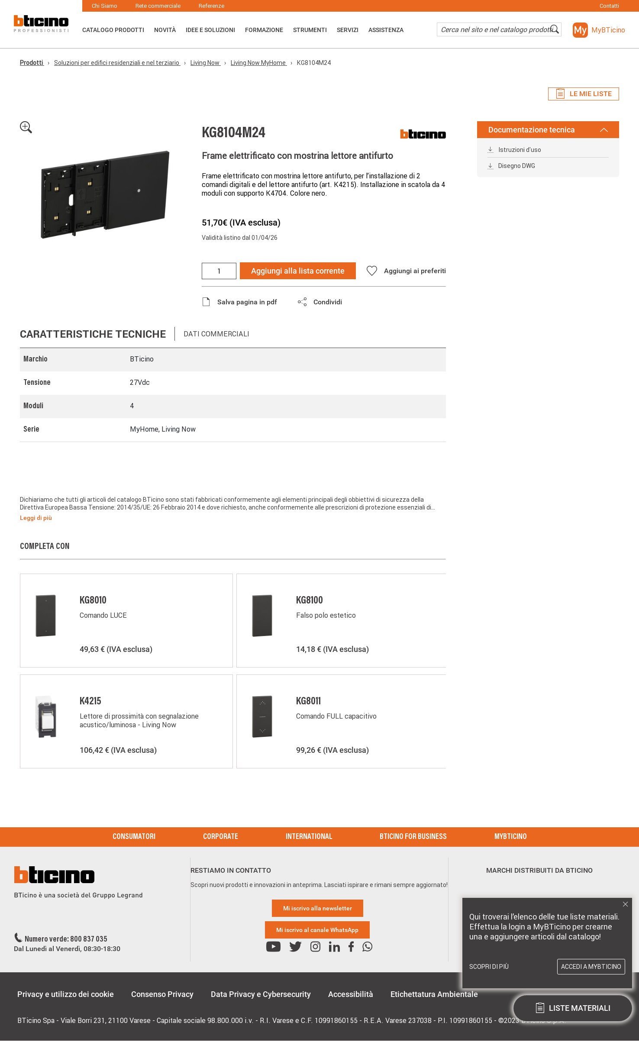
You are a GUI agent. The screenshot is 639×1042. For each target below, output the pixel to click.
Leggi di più (36, 518)
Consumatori (134, 837)
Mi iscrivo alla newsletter (317, 908)
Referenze (211, 6)
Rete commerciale (158, 6)
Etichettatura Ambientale (434, 994)
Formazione (264, 30)
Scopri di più (489, 967)
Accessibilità (350, 994)
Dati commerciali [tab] (216, 333)
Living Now (205, 63)
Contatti (609, 6)
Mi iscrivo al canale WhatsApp (317, 929)
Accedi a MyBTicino (591, 967)
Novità (165, 30)
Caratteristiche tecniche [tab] (93, 334)
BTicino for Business (413, 837)
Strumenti (310, 30)
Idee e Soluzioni (210, 30)
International (309, 837)
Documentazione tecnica (548, 129)
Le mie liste (583, 94)
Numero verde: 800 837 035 (66, 940)
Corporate (220, 837)
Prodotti (32, 63)
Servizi (347, 30)
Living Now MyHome (259, 63)
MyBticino (510, 837)
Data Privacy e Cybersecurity (261, 994)
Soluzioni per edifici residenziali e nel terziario (117, 63)
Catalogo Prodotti (113, 30)
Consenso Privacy (162, 994)
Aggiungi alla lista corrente (298, 270)
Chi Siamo (104, 6)
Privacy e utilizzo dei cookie (65, 994)
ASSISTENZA (385, 30)
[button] (599, 30)
